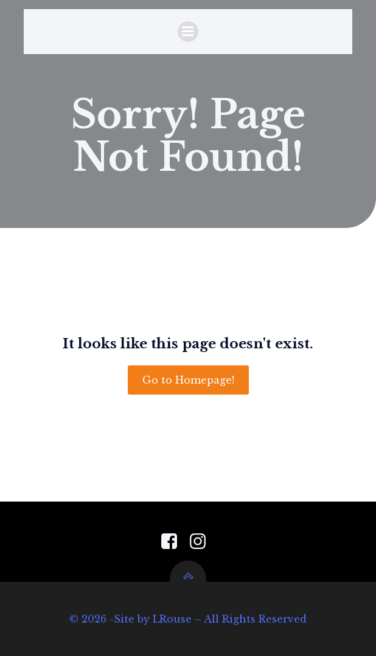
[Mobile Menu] (188, 31)
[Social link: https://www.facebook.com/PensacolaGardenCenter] (173, 541)
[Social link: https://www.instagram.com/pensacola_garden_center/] (202, 541)
